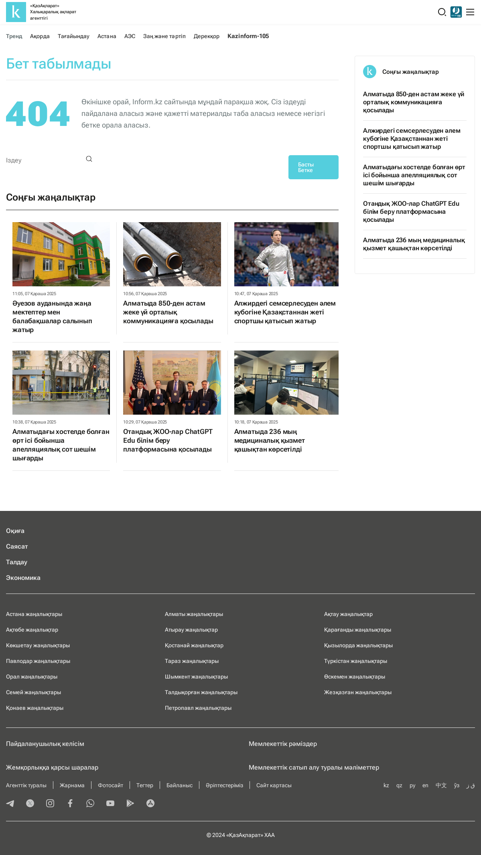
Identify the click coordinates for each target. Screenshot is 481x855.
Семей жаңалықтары (33, 692)
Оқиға (15, 531)
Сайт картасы (274, 785)
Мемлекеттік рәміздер (283, 744)
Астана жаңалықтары (34, 614)
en (425, 785)
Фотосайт (110, 785)
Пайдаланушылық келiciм (45, 744)
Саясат (17, 546)
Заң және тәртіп (164, 36)
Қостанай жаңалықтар (194, 645)
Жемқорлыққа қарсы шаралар (52, 767)
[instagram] (50, 804)
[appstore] (150, 804)
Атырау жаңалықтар (191, 629)
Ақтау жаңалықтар (348, 614)
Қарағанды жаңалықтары (357, 629)
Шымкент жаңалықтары (196, 676)
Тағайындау (74, 36)
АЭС (129, 36)
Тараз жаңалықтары (192, 661)
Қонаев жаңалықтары (34, 708)
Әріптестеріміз (224, 785)
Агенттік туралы (26, 785)
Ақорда (39, 36)
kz (386, 785)
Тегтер (144, 785)
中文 (441, 785)
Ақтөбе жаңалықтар (32, 629)
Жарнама (72, 785)
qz (399, 785)
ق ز (471, 785)
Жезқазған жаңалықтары (358, 692)
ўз (456, 785)
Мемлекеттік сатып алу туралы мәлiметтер (314, 767)
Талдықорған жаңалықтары (201, 692)
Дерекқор (207, 36)
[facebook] (70, 804)
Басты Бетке (306, 167)
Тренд (14, 36)
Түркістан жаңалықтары (355, 661)
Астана (106, 36)
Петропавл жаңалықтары (198, 708)
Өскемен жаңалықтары (354, 676)
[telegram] (10, 804)
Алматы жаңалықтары (194, 614)
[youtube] (110, 804)
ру (412, 785)
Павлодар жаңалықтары (38, 661)
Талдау (16, 562)
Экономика (23, 577)
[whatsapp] (90, 804)
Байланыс (179, 785)
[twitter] (30, 804)
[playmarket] (130, 804)
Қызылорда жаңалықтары (358, 645)
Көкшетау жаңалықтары (38, 645)
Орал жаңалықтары (31, 676)
